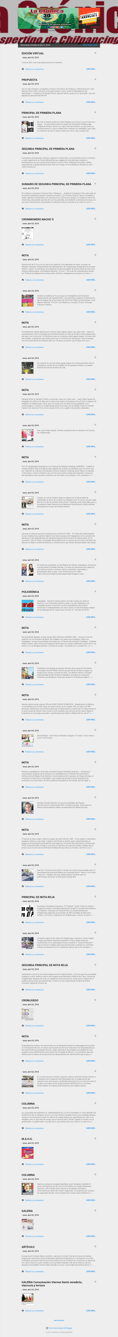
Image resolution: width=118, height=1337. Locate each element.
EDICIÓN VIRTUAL (33, 53)
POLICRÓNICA (30, 591)
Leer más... (91, 69)
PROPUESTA (29, 79)
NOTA (25, 255)
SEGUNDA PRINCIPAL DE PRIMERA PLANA (48, 148)
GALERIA (27, 1211)
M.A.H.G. (27, 1139)
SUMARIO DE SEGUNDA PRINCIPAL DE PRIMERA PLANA (56, 184)
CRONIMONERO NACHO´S (38, 219)
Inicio (59, 37)
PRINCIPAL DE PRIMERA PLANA (41, 112)
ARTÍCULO (28, 1247)
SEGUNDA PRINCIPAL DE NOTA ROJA (45, 965)
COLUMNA (28, 1103)
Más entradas (59, 1320)
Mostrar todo (90, 45)
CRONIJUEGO (30, 1000)
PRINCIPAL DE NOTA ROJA (38, 897)
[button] (95, 53)
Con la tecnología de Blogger (59, 1328)
